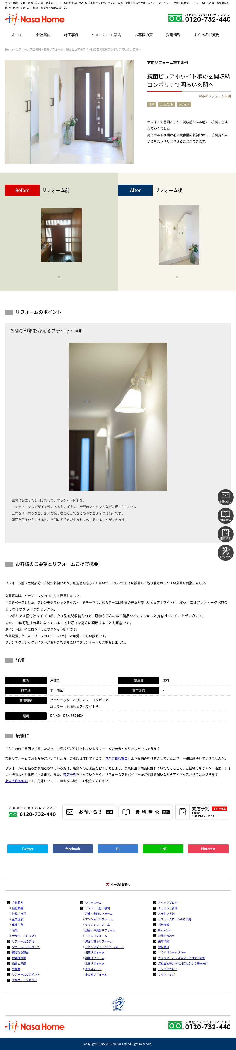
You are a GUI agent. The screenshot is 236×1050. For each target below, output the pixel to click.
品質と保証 (19, 963)
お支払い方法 (166, 913)
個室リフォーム (94, 952)
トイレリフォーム (96, 935)
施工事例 (71, 35)
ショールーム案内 (106, 35)
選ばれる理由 (20, 952)
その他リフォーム (96, 974)
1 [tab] (59, 276)
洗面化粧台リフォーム (99, 941)
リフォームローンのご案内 (174, 919)
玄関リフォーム (53, 49)
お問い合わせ (166, 935)
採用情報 (173, 35)
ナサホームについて (24, 935)
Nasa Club (164, 930)
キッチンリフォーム (97, 924)
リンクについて (167, 969)
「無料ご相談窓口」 (116, 758)
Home (9, 49)
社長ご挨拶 (19, 913)
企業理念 (17, 919)
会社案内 (43, 35)
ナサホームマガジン (24, 980)
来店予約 (69, 774)
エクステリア (93, 969)
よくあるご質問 (207, 35)
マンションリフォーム (99, 919)
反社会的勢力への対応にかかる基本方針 (183, 963)
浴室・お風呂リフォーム (100, 930)
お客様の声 (143, 35)
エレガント (166, 104)
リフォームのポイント (26, 974)
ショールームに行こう (26, 947)
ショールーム (93, 902)
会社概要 (17, 908)
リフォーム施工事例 (28, 49)
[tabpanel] (61, 237)
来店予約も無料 (16, 781)
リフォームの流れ (23, 941)
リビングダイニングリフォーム (104, 947)
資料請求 (163, 947)
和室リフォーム (94, 958)
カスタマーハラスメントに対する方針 (181, 958)
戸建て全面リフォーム (99, 913)
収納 (151, 104)
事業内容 (17, 924)
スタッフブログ (167, 902)
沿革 (15, 930)
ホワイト (183, 104)
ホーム (17, 35)
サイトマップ (166, 974)
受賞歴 (16, 969)
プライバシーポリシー (172, 952)
